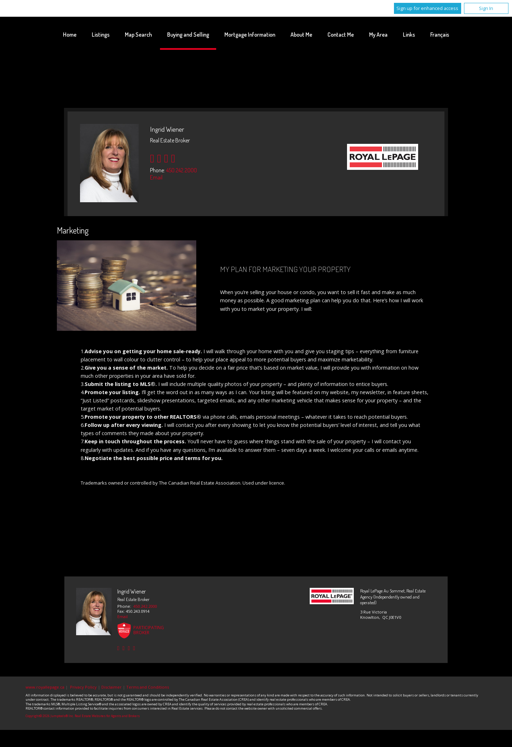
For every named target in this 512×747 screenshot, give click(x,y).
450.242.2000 (181, 170)
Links (409, 34)
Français (439, 34)
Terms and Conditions (147, 687)
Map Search (138, 34)
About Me (301, 34)
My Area (378, 34)
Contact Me (340, 34)
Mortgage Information (249, 34)
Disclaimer (111, 687)
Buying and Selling (188, 34)
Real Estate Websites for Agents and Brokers (107, 716)
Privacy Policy (83, 687)
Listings (101, 34)
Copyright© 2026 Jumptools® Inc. (50, 716)
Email (156, 177)
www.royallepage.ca (45, 687)
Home (69, 34)
